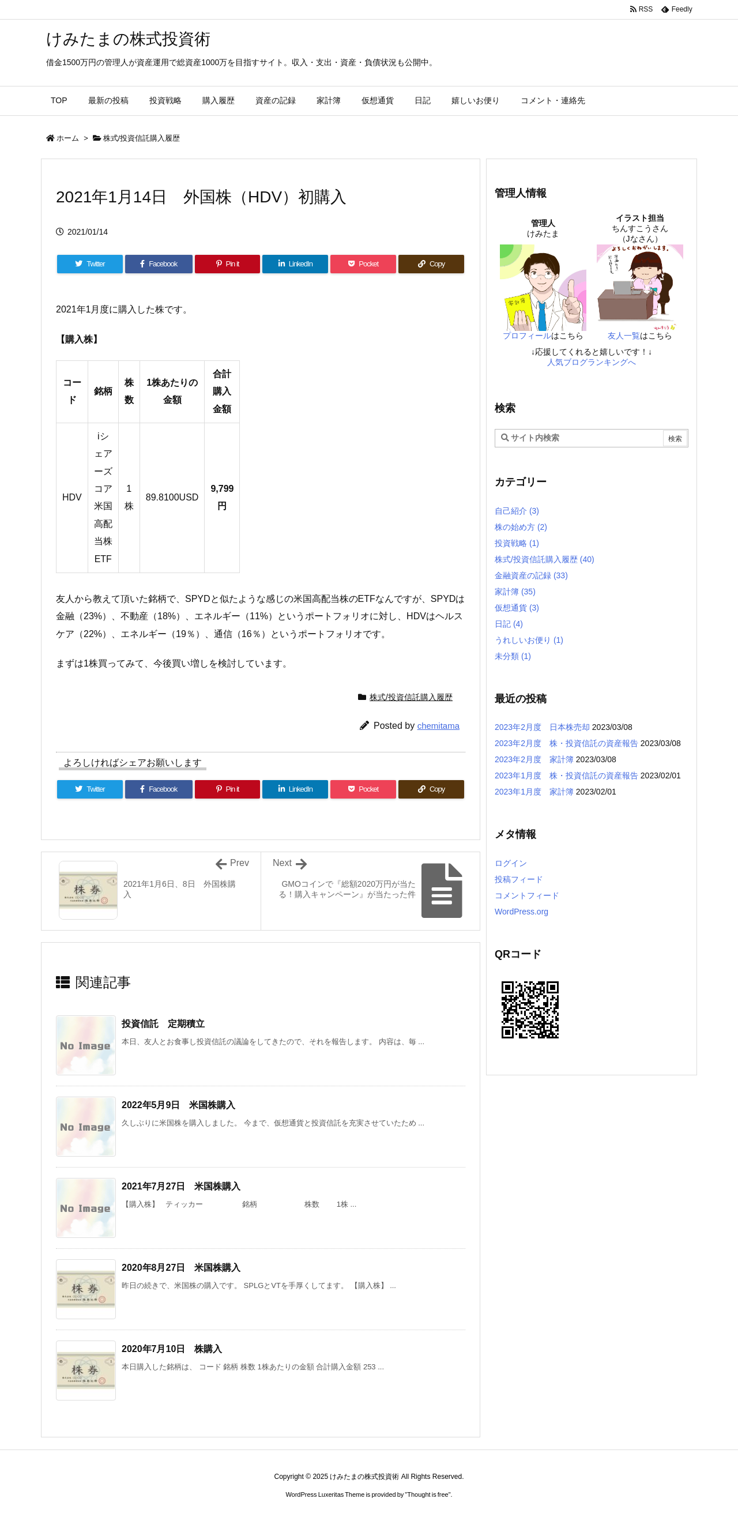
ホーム (68, 138)
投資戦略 (517, 543)
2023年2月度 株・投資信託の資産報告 (566, 743)
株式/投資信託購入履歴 (141, 138)
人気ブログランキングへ (591, 362)
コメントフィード (527, 895)
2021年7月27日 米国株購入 (181, 1186)
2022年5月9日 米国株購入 (178, 1105)
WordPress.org (521, 911)
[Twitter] (90, 264)
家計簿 (515, 591)
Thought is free (427, 1494)
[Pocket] (363, 264)
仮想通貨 (517, 607)
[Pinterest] (228, 264)
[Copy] (431, 264)
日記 (509, 623)
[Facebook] (159, 264)
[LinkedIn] (295, 264)
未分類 (513, 656)
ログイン (511, 863)
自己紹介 (517, 510)
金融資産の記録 (531, 575)
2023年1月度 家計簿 (534, 791)
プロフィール (527, 335)
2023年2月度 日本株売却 (542, 727)
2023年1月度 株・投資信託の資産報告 (566, 775)
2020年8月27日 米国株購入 (181, 1267)
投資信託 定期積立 (163, 1024)
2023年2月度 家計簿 (534, 759)
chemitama (438, 726)
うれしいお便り (529, 640)
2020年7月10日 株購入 (172, 1349)
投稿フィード (519, 879)
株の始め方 (521, 527)
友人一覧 (624, 335)
